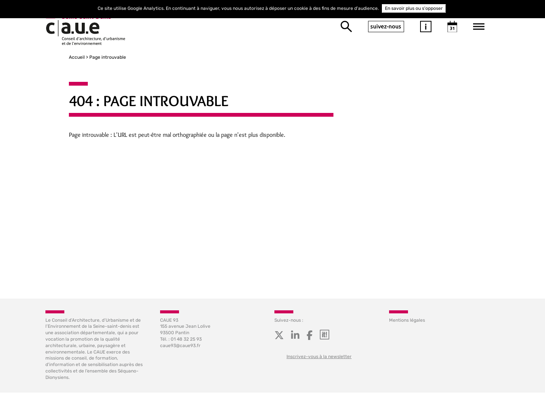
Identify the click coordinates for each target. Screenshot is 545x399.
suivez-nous (386, 26)
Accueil (53, 57)
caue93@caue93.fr (180, 349)
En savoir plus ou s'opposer (414, 8)
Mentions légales (407, 323)
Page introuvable (84, 57)
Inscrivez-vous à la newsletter (319, 360)
